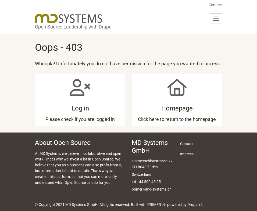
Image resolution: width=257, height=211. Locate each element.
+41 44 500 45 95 (146, 182)
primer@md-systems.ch (152, 189)
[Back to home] (68, 18)
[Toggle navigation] (216, 18)
